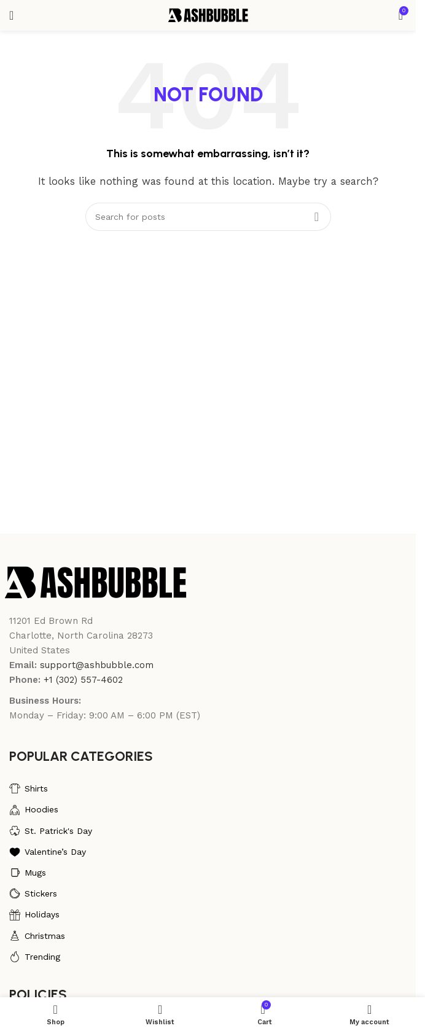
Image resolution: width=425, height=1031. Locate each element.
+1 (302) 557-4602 (83, 679)
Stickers (33, 893)
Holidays (34, 914)
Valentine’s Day (47, 851)
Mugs (27, 872)
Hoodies (33, 809)
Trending (34, 956)
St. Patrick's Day (50, 830)
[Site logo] (208, 14)
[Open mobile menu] (11, 15)
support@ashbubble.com (97, 665)
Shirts (28, 788)
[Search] (208, 217)
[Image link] (96, 581)
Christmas (37, 935)
